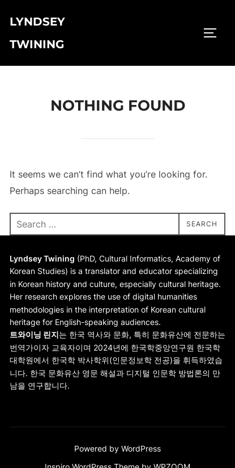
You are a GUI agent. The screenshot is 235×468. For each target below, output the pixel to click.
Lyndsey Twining (37, 33)
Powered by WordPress (117, 448)
